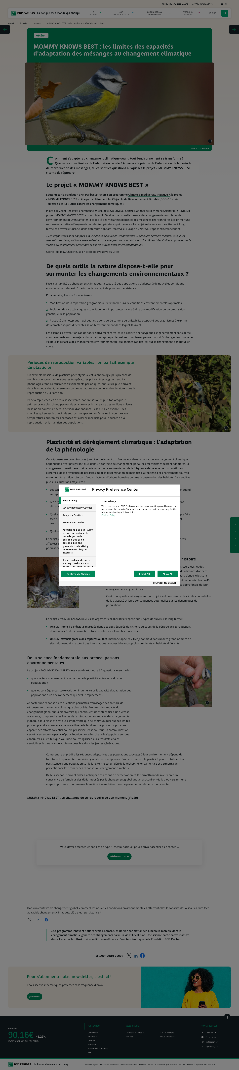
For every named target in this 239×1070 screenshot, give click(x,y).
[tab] (77, 500)
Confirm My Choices (78, 574)
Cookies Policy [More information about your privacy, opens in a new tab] (108, 515)
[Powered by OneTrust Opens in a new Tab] (165, 583)
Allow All (167, 574)
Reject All (144, 574)
